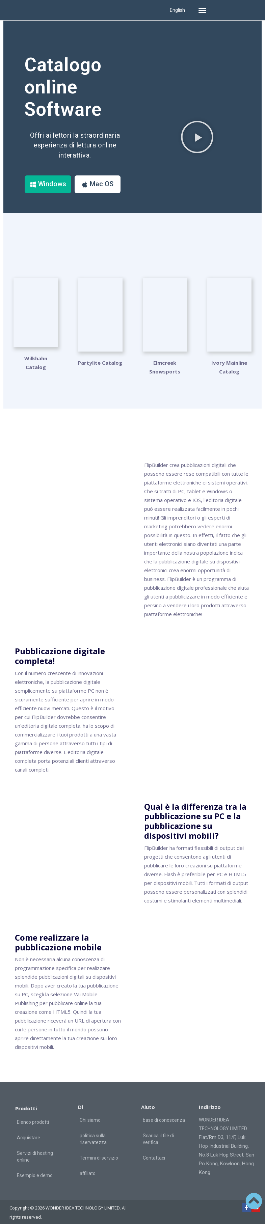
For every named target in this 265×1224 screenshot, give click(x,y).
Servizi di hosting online (35, 1151)
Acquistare (28, 1132)
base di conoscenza (164, 1114)
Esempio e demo (35, 1169)
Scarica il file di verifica (158, 1133)
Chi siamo (90, 1114)
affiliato (88, 1167)
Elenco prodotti (33, 1116)
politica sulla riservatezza (93, 1133)
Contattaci (154, 1152)
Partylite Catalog (100, 357)
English (177, 10)
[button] (202, 10)
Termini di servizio (99, 1152)
